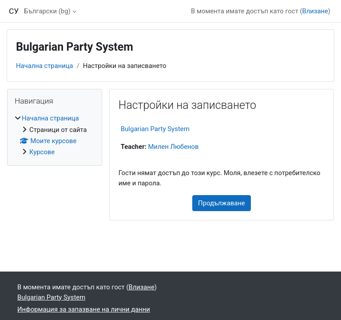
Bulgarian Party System (155, 129)
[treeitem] (55, 135)
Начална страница (44, 66)
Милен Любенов (173, 147)
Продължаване (221, 203)
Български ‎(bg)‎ (47, 11)
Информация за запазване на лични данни (83, 309)
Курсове (42, 152)
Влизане (315, 11)
